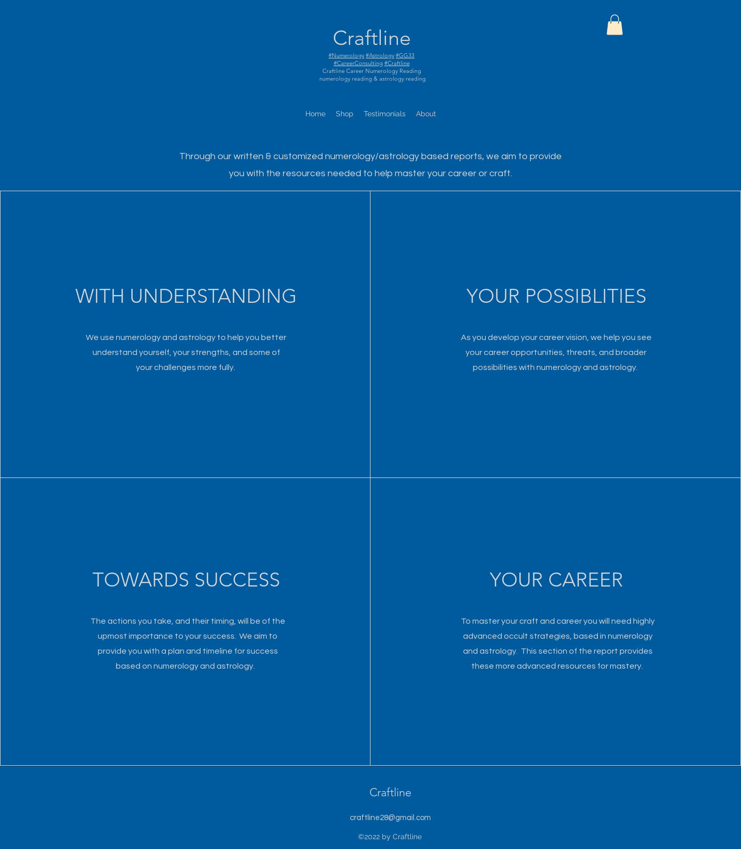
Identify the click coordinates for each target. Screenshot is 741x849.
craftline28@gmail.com (390, 818)
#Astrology (380, 55)
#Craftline (397, 63)
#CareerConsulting (358, 63)
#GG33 (405, 55)
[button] (614, 24)
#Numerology (346, 55)
